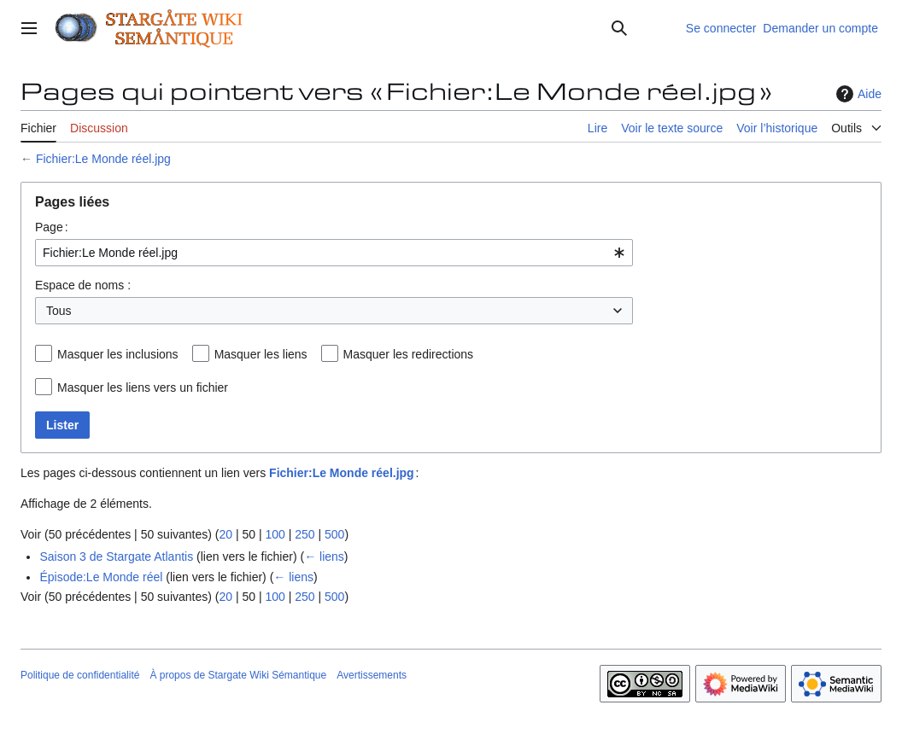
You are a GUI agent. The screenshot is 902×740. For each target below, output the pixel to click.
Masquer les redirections (408, 354)
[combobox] (334, 252)
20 (225, 534)
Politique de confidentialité (79, 675)
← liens (324, 556)
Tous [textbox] (59, 311)
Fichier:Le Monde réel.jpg (103, 159)
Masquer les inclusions (118, 354)
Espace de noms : (83, 285)
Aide (857, 93)
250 (304, 534)
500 (334, 534)
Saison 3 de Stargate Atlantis (116, 556)
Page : (51, 227)
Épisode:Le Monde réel (100, 577)
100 (274, 534)
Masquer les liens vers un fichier (142, 387)
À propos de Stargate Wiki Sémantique (237, 675)
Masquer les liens (261, 354)
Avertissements (372, 675)
